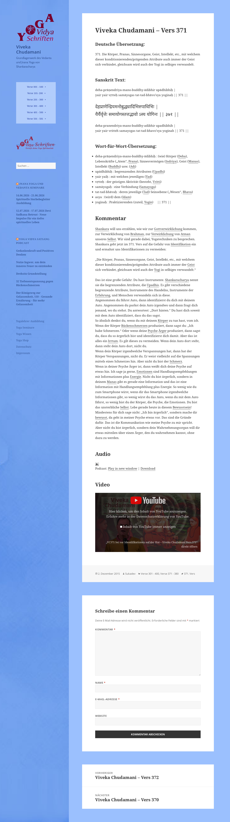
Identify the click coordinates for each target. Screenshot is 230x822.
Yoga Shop (22, 340)
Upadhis (153, 285)
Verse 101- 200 (35, 93)
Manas (193, 161)
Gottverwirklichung (168, 229)
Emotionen (144, 371)
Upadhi (158, 171)
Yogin (148, 202)
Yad (148, 177)
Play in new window (122, 468)
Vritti (156, 182)
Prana (132, 161)
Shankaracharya (177, 280)
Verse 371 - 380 (169, 573)
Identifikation (181, 244)
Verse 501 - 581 (35, 118)
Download (148, 468)
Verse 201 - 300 (35, 99)
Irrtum (113, 341)
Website (101, 716)
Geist (191, 265)
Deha (182, 156)
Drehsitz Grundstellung (31, 273)
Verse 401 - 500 (35, 112)
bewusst (101, 417)
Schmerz (176, 361)
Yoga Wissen (23, 334)
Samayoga (147, 187)
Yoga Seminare (25, 327)
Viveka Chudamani (28, 49)
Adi (132, 166)
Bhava (187, 192)
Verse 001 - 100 (35, 86)
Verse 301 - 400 (35, 105)
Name (100, 682)
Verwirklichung (162, 234)
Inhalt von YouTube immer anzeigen (149, 527)
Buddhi (114, 166)
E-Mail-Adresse (107, 699)
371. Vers (189, 573)
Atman (185, 234)
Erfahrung (102, 295)
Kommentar (105, 629)
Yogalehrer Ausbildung (30, 321)
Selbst (111, 239)
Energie (135, 377)
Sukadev (130, 573)
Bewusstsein (182, 407)
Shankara (102, 229)
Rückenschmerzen (134, 326)
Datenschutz (23, 346)
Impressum (23, 353)
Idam (126, 197)
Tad (146, 192)
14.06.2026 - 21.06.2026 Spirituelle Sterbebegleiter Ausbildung (33, 199)
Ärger (162, 331)
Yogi (157, 270)
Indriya (171, 161)
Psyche (153, 331)
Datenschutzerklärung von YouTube (162, 516)
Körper (163, 320)
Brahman (137, 234)
